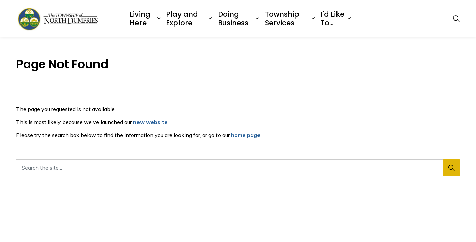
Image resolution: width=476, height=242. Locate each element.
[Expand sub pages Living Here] (158, 18)
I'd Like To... (332, 18)
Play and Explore (182, 18)
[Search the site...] (238, 167)
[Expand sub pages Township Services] (313, 18)
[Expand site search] (456, 18)
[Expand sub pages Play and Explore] (210, 18)
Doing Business (233, 18)
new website (150, 122)
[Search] (451, 167)
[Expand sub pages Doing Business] (257, 18)
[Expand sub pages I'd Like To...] (349, 18)
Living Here (140, 18)
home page (246, 135)
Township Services (282, 18)
